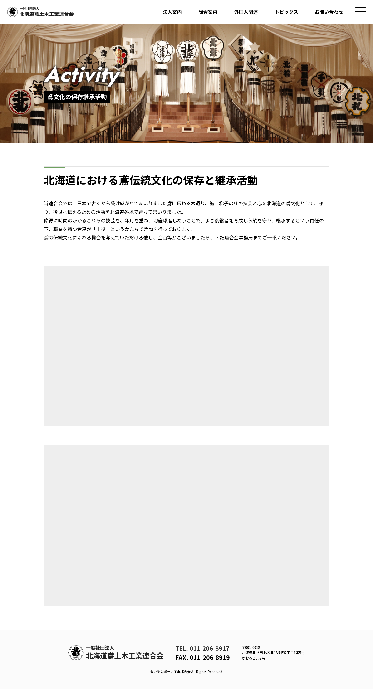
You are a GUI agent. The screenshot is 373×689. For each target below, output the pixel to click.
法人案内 (172, 11)
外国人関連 (246, 11)
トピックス (286, 11)
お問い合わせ (329, 11)
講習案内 (207, 11)
